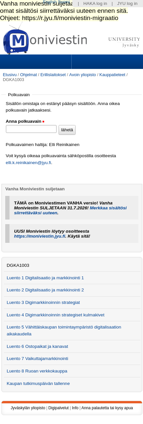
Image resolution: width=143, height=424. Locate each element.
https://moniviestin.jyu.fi (39, 236)
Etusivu (10, 74)
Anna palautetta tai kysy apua (107, 408)
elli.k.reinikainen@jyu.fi (28, 162)
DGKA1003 (18, 265)
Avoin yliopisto (82, 74)
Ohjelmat (28, 74)
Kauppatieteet (112, 74)
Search (106, 61)
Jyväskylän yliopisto (28, 408)
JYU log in (127, 3)
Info (75, 408)
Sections (36, 61)
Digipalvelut (58, 408)
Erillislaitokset (53, 74)
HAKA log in (95, 3)
